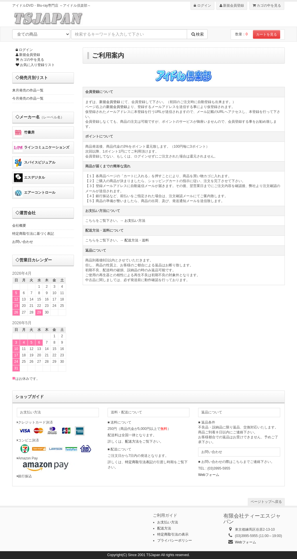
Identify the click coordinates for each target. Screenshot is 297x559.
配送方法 (132, 441)
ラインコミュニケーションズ (41, 147)
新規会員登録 (232, 5)
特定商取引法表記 (139, 462)
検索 (197, 34)
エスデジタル (29, 177)
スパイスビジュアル (34, 162)
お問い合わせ (22, 242)
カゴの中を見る (267, 5)
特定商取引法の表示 (173, 534)
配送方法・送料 (136, 240)
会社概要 (19, 225)
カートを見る (266, 34)
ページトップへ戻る (266, 502)
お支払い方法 (134, 221)
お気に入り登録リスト (35, 65)
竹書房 (24, 132)
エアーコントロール (34, 192)
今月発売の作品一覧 (28, 98)
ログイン (202, 5)
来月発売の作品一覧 (28, 90)
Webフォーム (208, 475)
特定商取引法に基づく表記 (33, 234)
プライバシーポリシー (174, 540)
